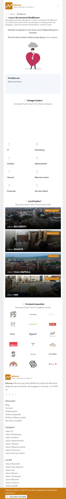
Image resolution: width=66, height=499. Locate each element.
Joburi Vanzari (12, 443)
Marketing (39, 150)
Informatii (11, 493)
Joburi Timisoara (13, 476)
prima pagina (51, 37)
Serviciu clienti (41, 191)
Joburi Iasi (10, 470)
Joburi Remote (12, 479)
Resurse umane (42, 177)
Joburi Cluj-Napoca (14, 467)
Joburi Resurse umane (15, 447)
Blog (7, 405)
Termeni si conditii (13, 420)
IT (8, 150)
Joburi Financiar (12, 450)
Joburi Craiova (12, 482)
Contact (9, 408)
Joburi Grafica (12, 437)
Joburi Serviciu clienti (15, 453)
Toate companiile (13, 414)
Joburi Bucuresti (12, 463)
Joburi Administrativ (14, 440)
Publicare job (11, 411)
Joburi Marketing (13, 434)
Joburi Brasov (11, 473)
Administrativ (41, 163)
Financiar (11, 191)
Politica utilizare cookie (15, 417)
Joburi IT (9, 431)
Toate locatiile (11, 485)
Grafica (10, 163)
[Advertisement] (33, 123)
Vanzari (10, 177)
